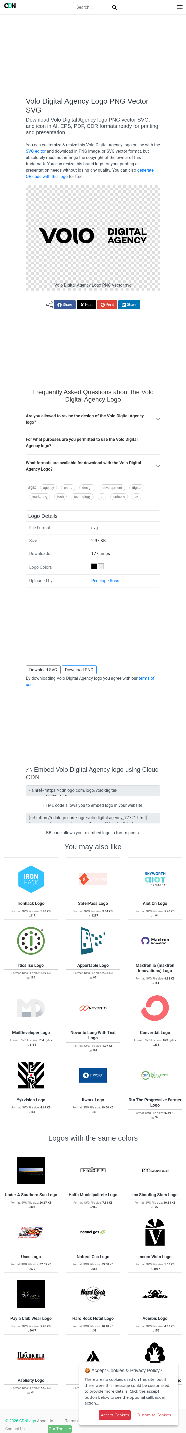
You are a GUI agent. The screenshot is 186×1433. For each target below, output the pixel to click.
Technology (82, 497)
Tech (60, 497)
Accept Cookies (115, 1414)
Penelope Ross (105, 580)
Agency (48, 488)
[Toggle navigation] (180, 7)
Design (87, 488)
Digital (136, 488)
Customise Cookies (153, 1414)
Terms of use (77, 1420)
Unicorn (119, 497)
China (68, 488)
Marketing (39, 497)
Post (86, 304)
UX (136, 497)
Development (112, 488)
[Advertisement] (93, 56)
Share (64, 304)
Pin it (107, 304)
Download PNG (79, 669)
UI (102, 497)
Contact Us (15, 1428)
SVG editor (36, 151)
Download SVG (43, 669)
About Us (45, 1420)
